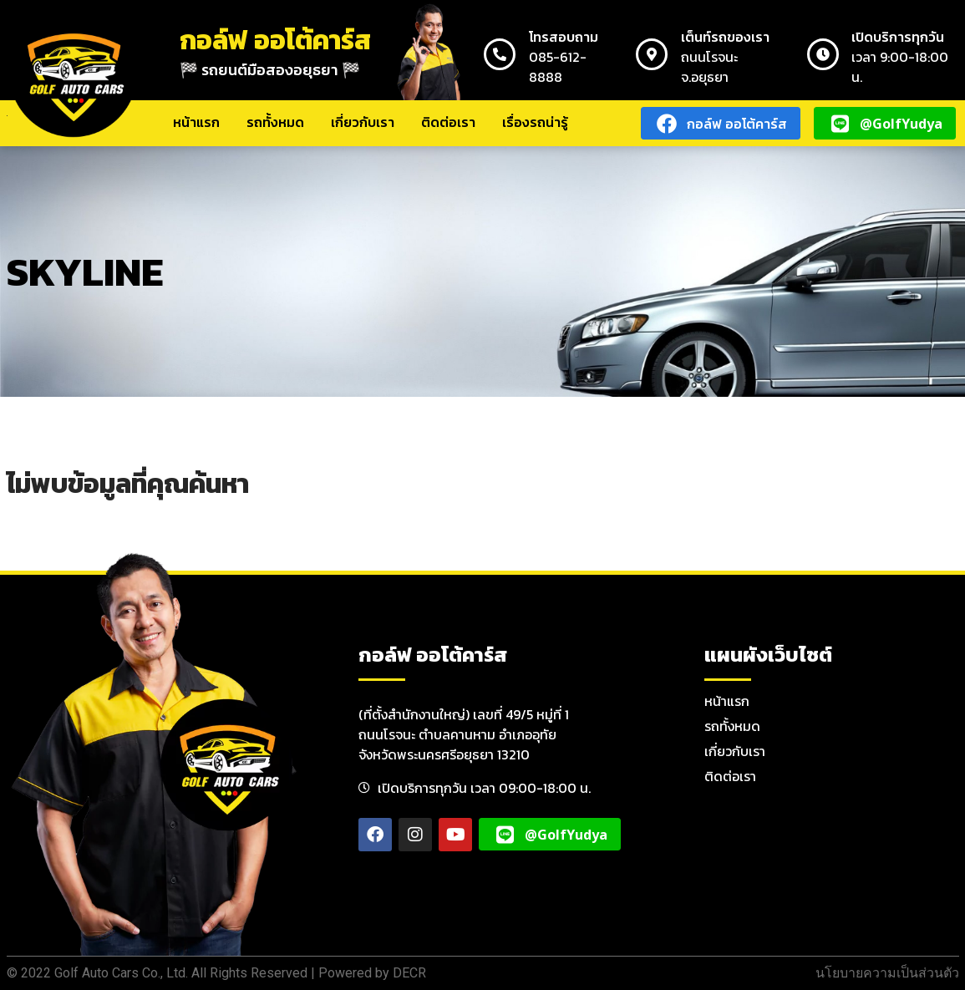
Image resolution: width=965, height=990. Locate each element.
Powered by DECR (372, 973)
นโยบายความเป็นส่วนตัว (887, 973)
